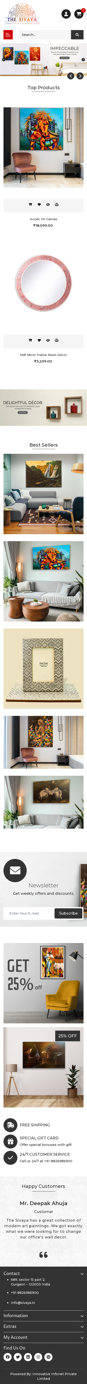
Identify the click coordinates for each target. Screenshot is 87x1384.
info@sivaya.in (23, 1303)
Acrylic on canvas (43, 219)
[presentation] (70, 75)
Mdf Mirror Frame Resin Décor (43, 355)
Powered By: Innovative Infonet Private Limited (43, 1376)
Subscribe (68, 913)
